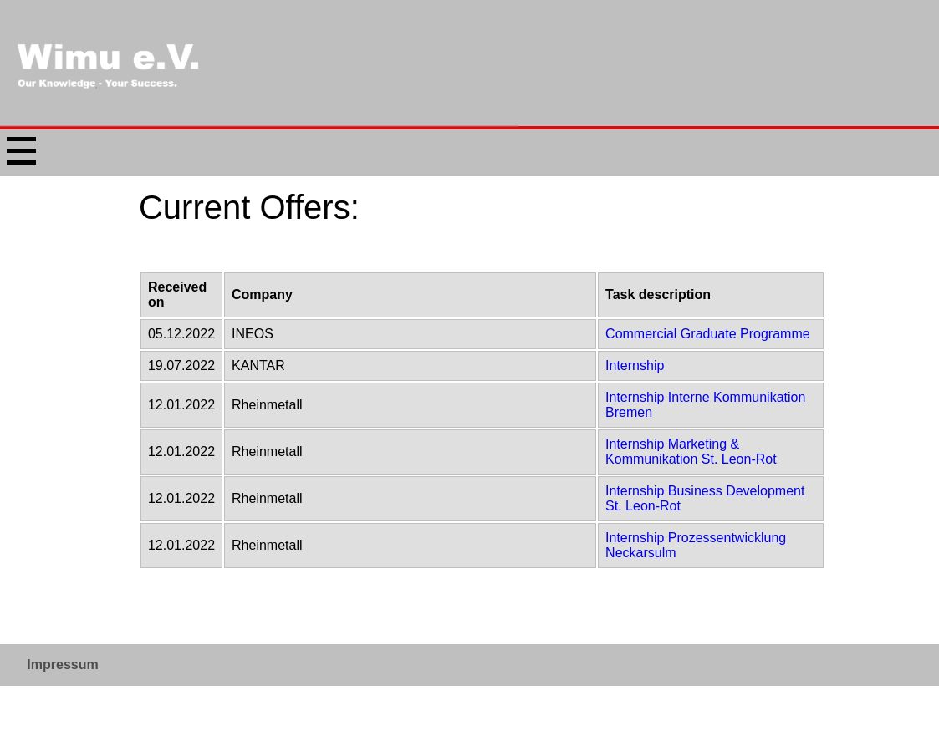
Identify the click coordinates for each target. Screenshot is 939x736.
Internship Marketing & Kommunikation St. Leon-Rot (691, 451)
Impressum (62, 664)
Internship (634, 365)
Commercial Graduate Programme (707, 334)
